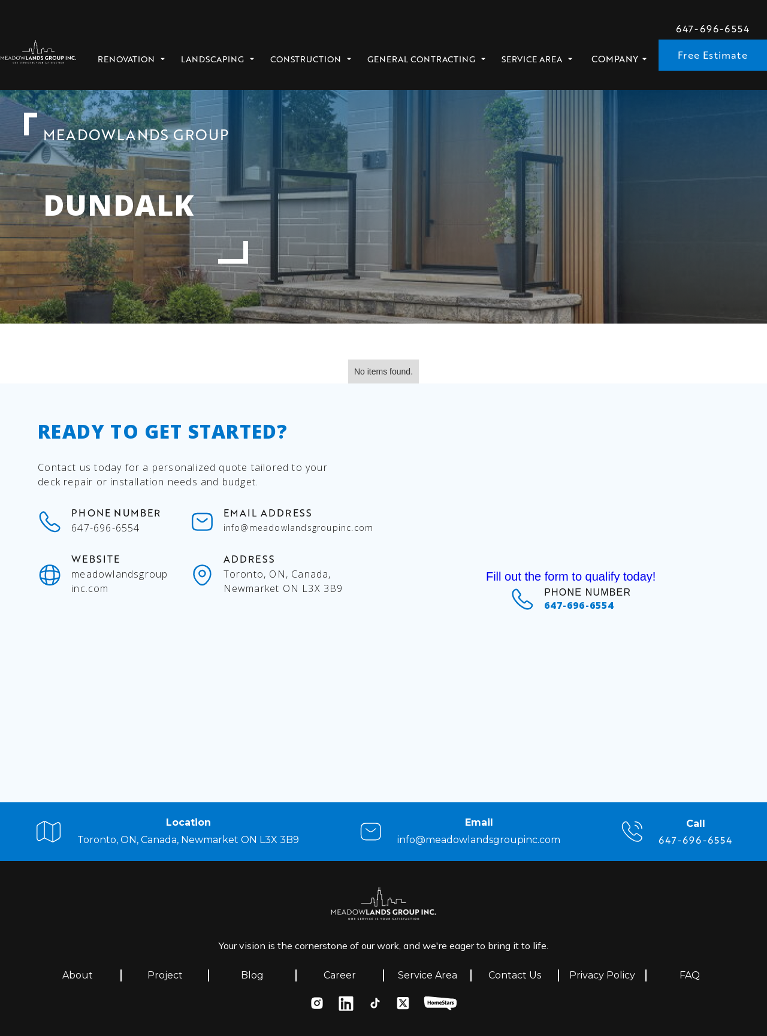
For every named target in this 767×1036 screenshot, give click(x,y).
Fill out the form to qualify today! (571, 576)
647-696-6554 (713, 29)
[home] (38, 55)
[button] (135, 56)
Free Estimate (713, 55)
